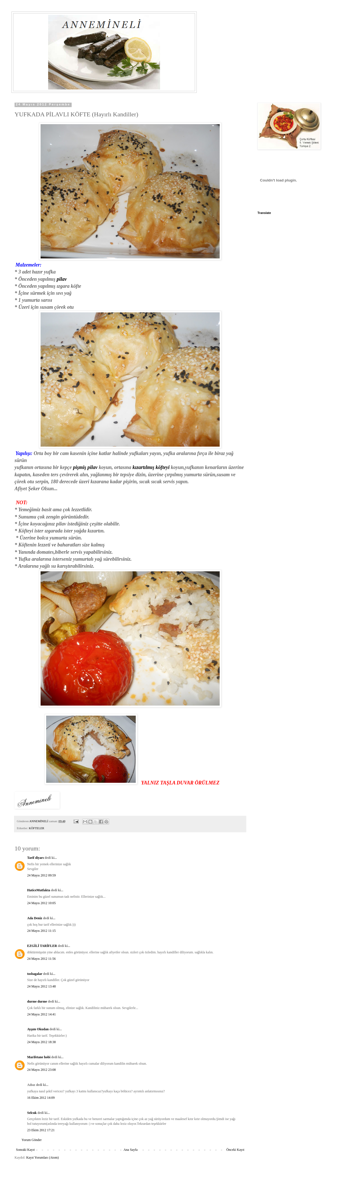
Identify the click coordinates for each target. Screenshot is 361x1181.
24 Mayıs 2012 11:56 (41, 959)
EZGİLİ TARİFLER (42, 946)
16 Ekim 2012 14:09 (41, 1098)
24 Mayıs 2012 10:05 (41, 903)
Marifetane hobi (38, 1057)
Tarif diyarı (35, 858)
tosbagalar (34, 974)
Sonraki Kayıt (25, 1150)
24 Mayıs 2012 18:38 (41, 1042)
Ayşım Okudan (38, 1029)
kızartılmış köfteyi (152, 467)
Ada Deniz (34, 918)
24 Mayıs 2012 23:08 (41, 1070)
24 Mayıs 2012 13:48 (41, 986)
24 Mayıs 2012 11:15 (41, 931)
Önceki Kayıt (235, 1150)
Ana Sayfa (130, 1150)
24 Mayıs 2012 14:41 (41, 1014)
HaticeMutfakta (38, 890)
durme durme (37, 1001)
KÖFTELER (36, 828)
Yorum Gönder (32, 1140)
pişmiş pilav (85, 467)
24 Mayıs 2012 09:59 (41, 875)
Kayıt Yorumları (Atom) (42, 1157)
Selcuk (32, 1113)
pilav (61, 279)
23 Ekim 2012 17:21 (41, 1130)
